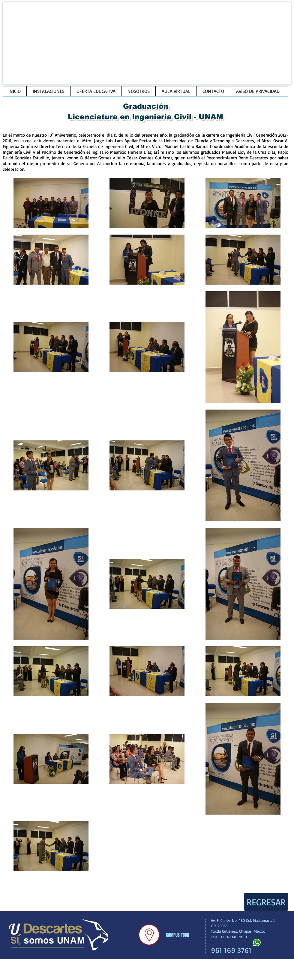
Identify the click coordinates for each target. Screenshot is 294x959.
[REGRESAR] (266, 902)
